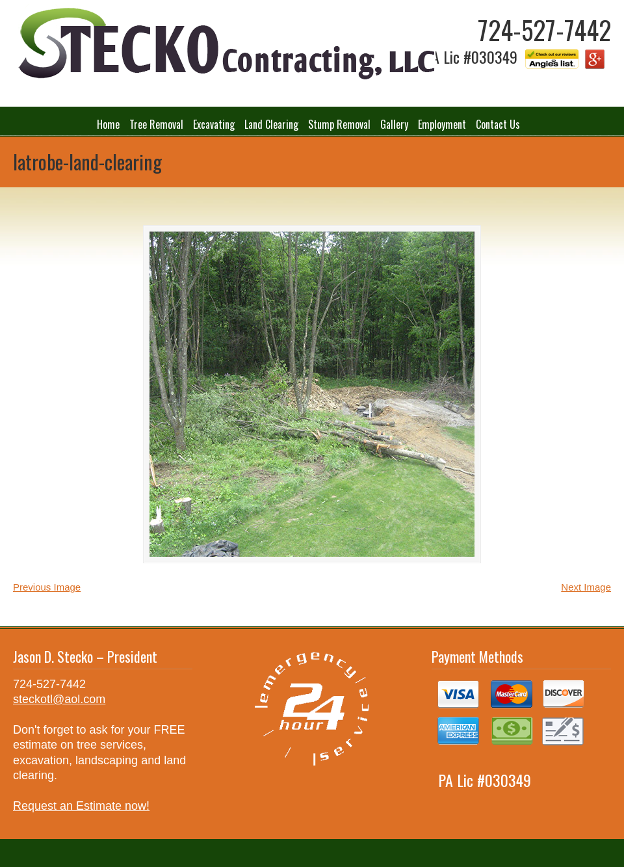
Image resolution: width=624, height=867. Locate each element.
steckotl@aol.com (59, 699)
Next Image (586, 587)
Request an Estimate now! (81, 805)
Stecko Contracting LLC (224, 44)
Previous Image (47, 587)
